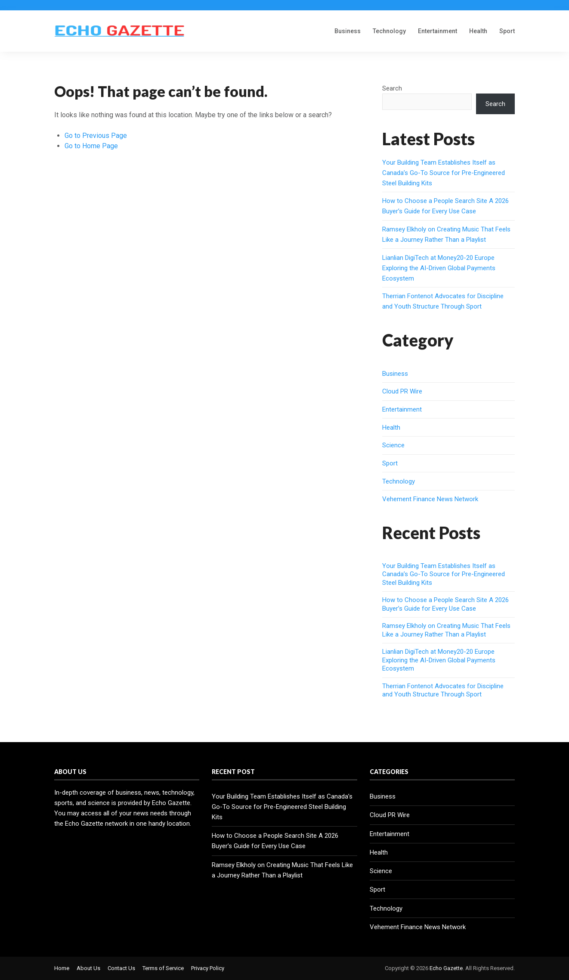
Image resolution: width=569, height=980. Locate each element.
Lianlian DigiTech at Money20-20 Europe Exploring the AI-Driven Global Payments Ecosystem (438, 268)
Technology (389, 31)
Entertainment (437, 31)
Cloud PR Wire (402, 391)
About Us (88, 968)
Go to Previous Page (96, 135)
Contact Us (121, 968)
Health (478, 31)
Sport (507, 31)
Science (393, 445)
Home (61, 968)
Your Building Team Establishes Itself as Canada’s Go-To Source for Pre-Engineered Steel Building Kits (443, 173)
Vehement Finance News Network (430, 499)
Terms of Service (163, 968)
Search (392, 88)
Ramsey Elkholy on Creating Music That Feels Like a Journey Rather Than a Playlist (446, 630)
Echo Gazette (446, 968)
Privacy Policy (207, 968)
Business (347, 31)
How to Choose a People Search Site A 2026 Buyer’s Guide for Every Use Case (445, 604)
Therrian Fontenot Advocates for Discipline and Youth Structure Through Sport (443, 690)
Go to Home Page (91, 146)
